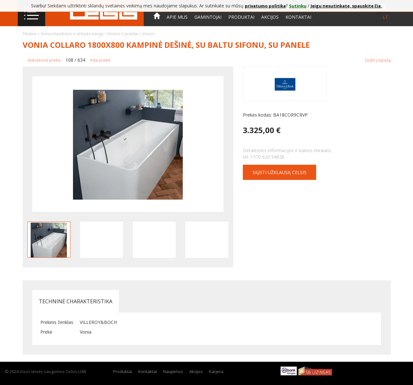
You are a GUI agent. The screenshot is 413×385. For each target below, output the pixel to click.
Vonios (148, 33)
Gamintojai (208, 17)
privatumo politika (265, 6)
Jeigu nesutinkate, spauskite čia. (346, 6)
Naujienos (173, 371)
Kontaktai (298, 17)
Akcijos (270, 17)
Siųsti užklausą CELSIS (279, 172)
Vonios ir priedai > (125, 33)
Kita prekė (100, 60)
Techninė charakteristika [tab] (75, 301)
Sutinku (297, 6)
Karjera (216, 371)
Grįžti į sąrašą (378, 60)
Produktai (241, 17)
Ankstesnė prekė (43, 60)
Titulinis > (32, 33)
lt (385, 17)
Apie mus (177, 17)
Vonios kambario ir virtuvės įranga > (74, 33)
